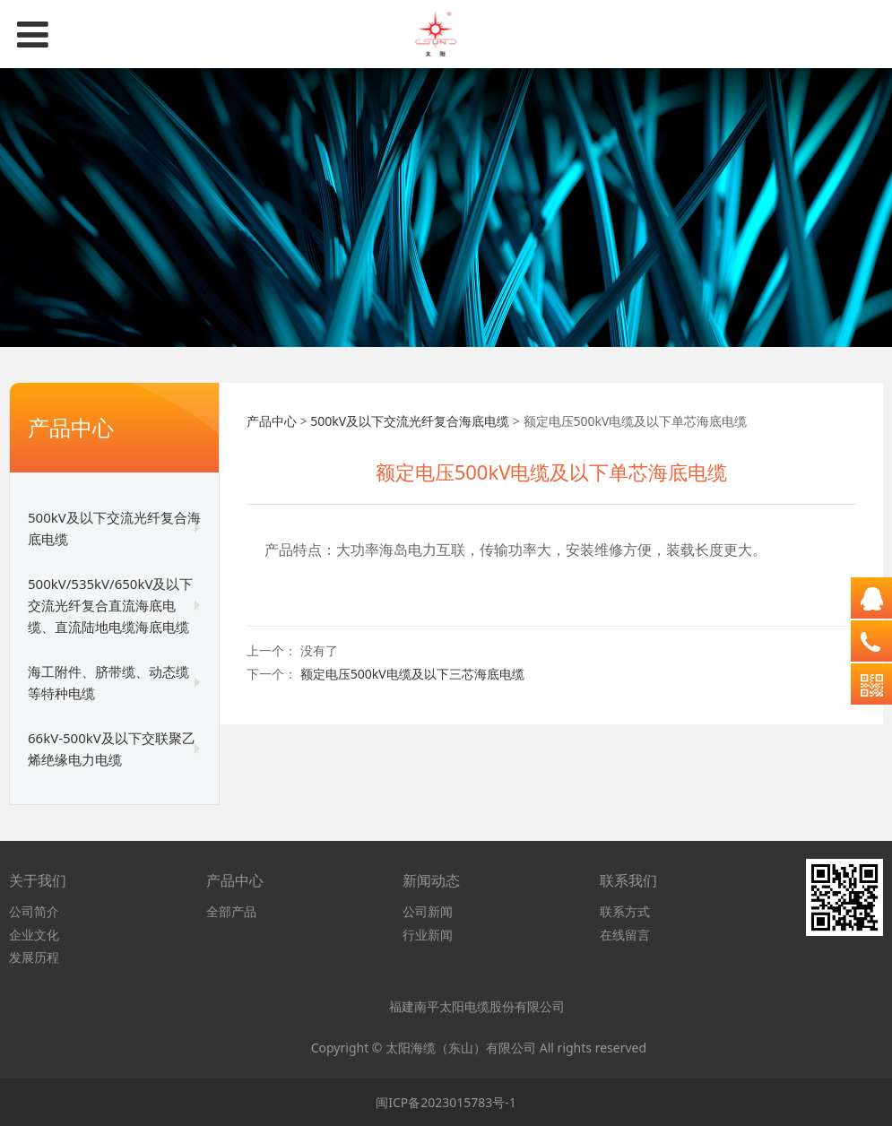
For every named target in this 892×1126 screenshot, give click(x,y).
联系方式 (625, 911)
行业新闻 (428, 934)
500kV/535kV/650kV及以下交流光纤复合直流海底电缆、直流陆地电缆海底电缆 (110, 605)
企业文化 (34, 934)
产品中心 (272, 420)
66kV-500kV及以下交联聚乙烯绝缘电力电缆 (111, 748)
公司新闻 (428, 911)
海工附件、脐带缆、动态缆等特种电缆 (108, 682)
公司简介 (34, 911)
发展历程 (34, 957)
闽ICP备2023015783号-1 (446, 1102)
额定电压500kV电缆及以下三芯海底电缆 (412, 673)
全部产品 (231, 911)
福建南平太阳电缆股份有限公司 (478, 1006)
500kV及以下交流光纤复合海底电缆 (114, 528)
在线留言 (625, 934)
